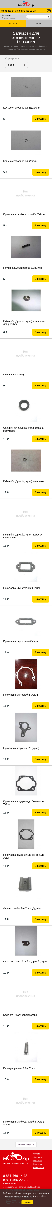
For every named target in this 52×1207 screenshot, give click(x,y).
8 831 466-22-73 (27, 11)
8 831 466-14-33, (9, 11)
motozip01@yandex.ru (49, 10)
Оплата (36, 1154)
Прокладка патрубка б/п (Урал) (21, 748)
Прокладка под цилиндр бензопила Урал (23, 856)
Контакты (37, 1164)
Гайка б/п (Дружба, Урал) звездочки (23, 481)
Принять (27, 1202)
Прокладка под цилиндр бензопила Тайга (23, 803)
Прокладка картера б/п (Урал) (20, 694)
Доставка (37, 1157)
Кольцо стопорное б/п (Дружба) (21, 107)
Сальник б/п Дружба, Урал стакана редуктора (23, 429)
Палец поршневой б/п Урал (19, 1068)
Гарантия (37, 1161)
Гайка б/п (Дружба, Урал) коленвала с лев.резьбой (25, 322)
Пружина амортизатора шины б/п (22, 267)
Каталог (13, 23)
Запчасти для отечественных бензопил (26, 49)
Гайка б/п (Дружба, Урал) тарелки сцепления (22, 536)
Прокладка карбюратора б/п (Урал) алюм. (23, 1123)
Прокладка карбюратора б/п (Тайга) (24, 214)
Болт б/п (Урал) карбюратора (20, 1015)
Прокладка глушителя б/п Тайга (21, 588)
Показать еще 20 (26, 1144)
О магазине (38, 1167)
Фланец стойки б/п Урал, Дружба (22, 908)
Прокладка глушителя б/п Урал (21, 641)
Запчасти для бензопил (36, 46)
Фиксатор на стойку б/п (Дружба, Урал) (25, 961)
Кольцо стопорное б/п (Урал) (19, 161)
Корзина (6, 15)
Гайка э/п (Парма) (13, 374)
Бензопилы (19, 46)
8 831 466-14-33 (15, 1176)
